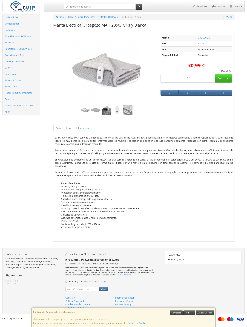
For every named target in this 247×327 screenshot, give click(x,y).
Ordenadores (11, 17)
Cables (8, 67)
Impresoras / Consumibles (18, 48)
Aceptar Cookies (204, 312)
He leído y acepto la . (88, 281)
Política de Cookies (137, 322)
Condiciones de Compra (77, 304)
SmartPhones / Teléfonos (18, 36)
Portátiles (10, 29)
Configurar (176, 312)
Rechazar (189, 312)
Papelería (9, 99)
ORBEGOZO (204, 37)
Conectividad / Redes (15, 55)
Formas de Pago (123, 304)
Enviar (103, 289)
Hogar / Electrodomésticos (18, 92)
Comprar (223, 78)
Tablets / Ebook (13, 80)
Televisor (9, 42)
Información (82, 128)
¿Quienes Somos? (74, 307)
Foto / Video (11, 86)
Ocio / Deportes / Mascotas (19, 105)
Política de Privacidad (123, 275)
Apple (8, 111)
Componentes (12, 23)
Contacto (218, 6)
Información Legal (124, 297)
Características (63, 128)
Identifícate (199, 6)
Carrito (236, 6)
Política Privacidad (74, 300)
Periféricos (10, 73)
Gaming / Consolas (14, 61)
